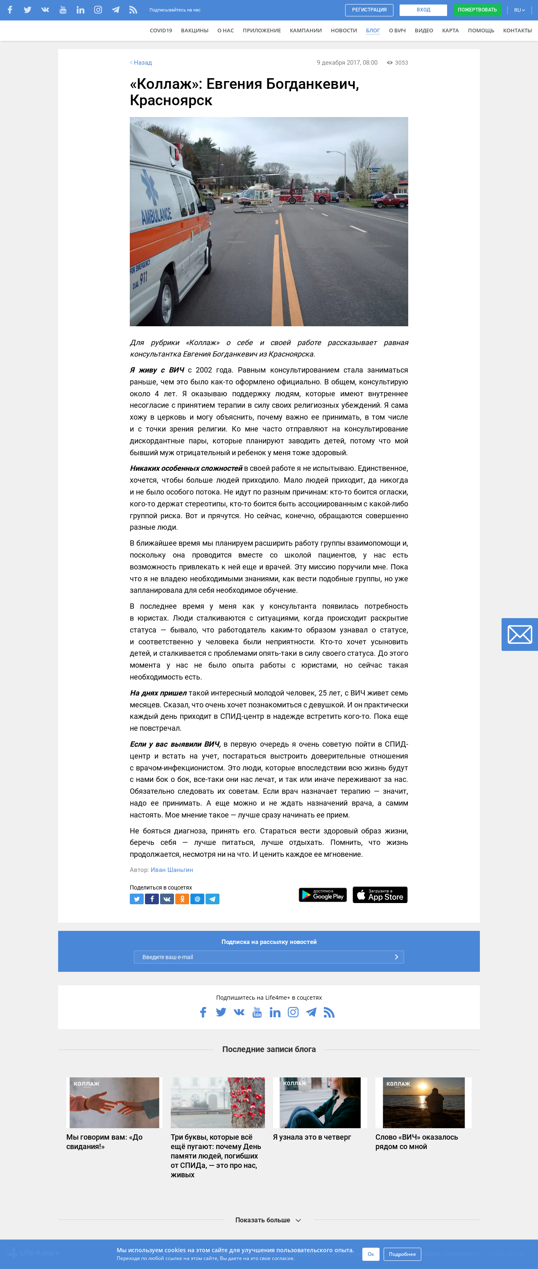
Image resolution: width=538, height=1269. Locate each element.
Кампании (306, 30)
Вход (423, 10)
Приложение (262, 30)
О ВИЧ (397, 30)
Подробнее (402, 1254)
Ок (371, 1254)
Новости (344, 30)
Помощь (481, 30)
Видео (424, 30)
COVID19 (161, 30)
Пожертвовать (477, 10)
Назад (140, 62)
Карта (450, 30)
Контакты (517, 30)
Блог (373, 30)
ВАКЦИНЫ (194, 30)
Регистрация (369, 10)
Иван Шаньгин (172, 870)
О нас (225, 30)
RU (519, 10)
